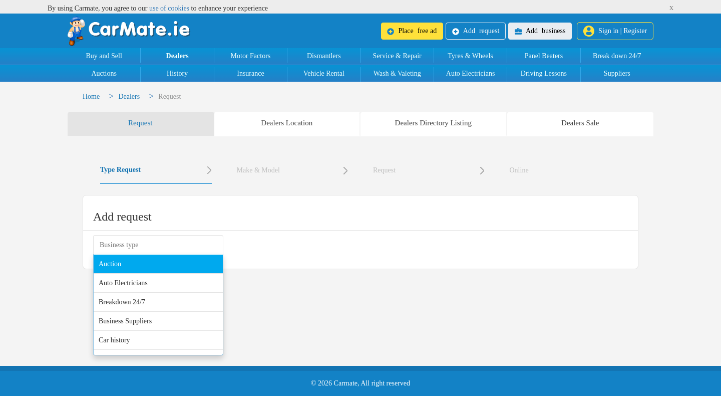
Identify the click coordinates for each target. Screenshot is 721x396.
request (475, 31)
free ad (412, 31)
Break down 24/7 (617, 56)
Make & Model (258, 170)
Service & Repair (397, 56)
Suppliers (617, 73)
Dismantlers (324, 56)
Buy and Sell (104, 56)
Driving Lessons (544, 73)
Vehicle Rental (323, 73)
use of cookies (169, 8)
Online (519, 170)
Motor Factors (251, 56)
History (177, 73)
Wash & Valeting (397, 73)
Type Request (120, 169)
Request (384, 170)
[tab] (140, 123)
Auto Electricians (470, 73)
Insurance (250, 73)
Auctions (104, 73)
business (540, 31)
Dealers (177, 56)
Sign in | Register (615, 31)
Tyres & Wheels (470, 56)
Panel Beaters (544, 56)
